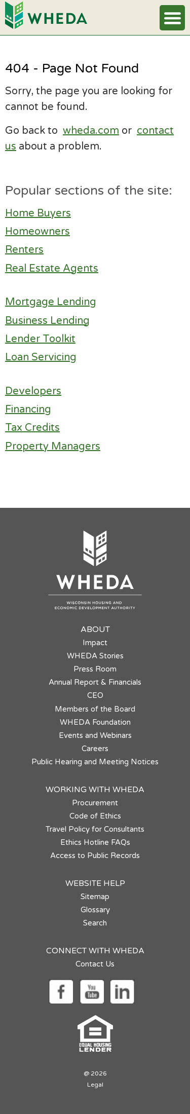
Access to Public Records (95, 855)
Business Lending (47, 321)
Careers (95, 748)
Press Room (95, 669)
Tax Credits (32, 428)
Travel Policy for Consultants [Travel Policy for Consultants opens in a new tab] (95, 829)
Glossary (95, 909)
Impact (95, 642)
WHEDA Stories (95, 655)
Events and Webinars (95, 735)
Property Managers (52, 446)
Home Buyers (38, 213)
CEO (95, 695)
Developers (33, 391)
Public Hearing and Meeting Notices (95, 761)
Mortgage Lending (50, 302)
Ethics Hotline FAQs (95, 842)
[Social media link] (61, 991)
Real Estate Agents (51, 269)
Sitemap (95, 896)
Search (95, 922)
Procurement (95, 802)
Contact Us (95, 964)
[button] (172, 17)
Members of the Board (95, 709)
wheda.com (91, 131)
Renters (24, 250)
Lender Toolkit (40, 339)
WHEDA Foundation (95, 722)
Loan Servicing (41, 357)
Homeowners (37, 232)
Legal (95, 1084)
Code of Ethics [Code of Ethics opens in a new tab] (95, 816)
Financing (28, 409)
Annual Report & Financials (95, 682)
